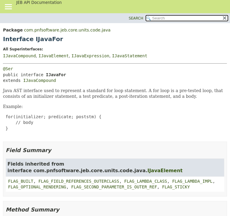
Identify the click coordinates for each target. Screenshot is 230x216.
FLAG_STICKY (176, 186)
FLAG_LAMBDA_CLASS (145, 181)
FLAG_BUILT (20, 181)
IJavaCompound (19, 55)
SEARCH (136, 18)
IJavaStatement (129, 55)
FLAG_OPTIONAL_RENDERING (37, 186)
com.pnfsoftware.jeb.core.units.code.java (67, 30)
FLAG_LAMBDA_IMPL (192, 181)
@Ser (8, 68)
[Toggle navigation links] (8, 7)
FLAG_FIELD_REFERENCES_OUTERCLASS (78, 181)
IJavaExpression (90, 55)
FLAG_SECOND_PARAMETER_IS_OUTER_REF (114, 186)
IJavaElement (53, 55)
